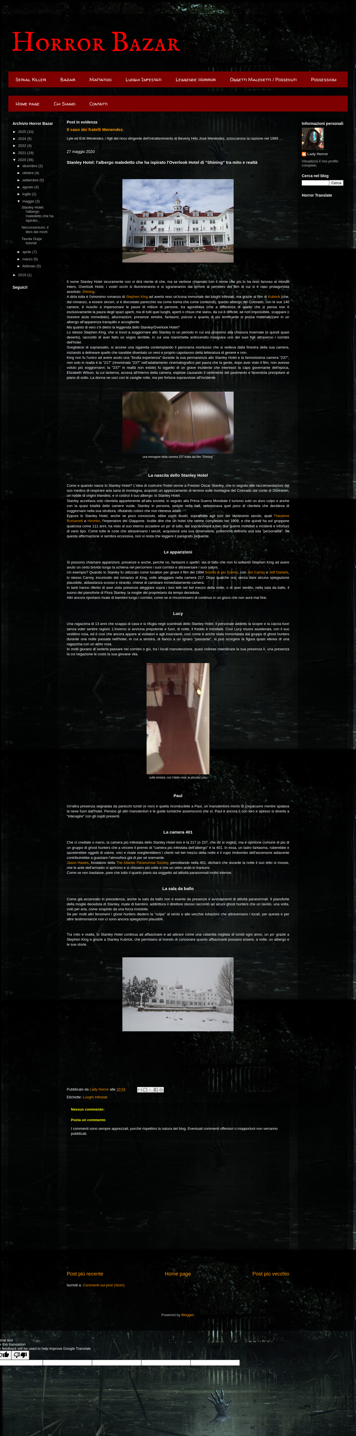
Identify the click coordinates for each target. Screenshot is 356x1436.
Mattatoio (101, 79)
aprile (27, 252)
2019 (22, 275)
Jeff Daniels (278, 572)
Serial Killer (31, 79)
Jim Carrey (256, 572)
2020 (22, 160)
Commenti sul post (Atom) (104, 1285)
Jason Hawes (78, 863)
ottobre (29, 173)
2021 (22, 153)
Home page (28, 103)
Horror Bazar (95, 43)
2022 (22, 146)
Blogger (187, 1315)
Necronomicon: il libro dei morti (34, 229)
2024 (22, 139)
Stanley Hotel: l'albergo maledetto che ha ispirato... (37, 214)
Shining (88, 292)
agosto (28, 187)
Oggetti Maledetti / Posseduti (263, 79)
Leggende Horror (196, 79)
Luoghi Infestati (144, 79)
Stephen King (137, 297)
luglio (27, 194)
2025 (22, 132)
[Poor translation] (20, 1355)
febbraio (30, 266)
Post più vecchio (271, 1274)
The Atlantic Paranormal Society (142, 863)
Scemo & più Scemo (221, 572)
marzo (28, 259)
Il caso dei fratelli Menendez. (95, 129)
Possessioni (324, 79)
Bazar (67, 79)
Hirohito (94, 521)
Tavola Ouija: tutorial (31, 241)
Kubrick (274, 297)
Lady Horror (317, 154)
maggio (29, 201)
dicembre (30, 166)
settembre (31, 180)
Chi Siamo (64, 103)
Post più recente (85, 1274)
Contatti (99, 103)
